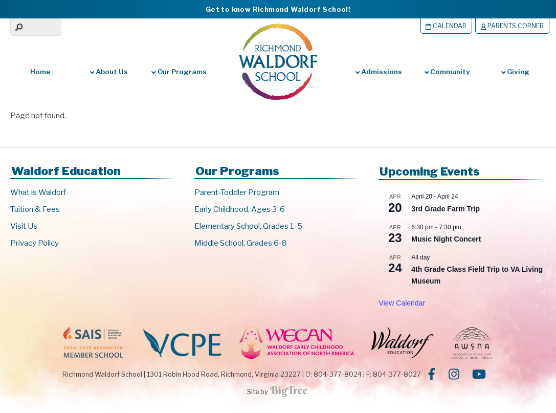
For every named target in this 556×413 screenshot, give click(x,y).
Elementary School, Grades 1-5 (248, 226)
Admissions (378, 72)
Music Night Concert (446, 239)
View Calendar (402, 303)
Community (447, 72)
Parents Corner (511, 26)
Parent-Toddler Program (236, 192)
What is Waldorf (38, 192)
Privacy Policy (34, 243)
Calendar (443, 26)
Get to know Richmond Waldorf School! (278, 9)
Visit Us (23, 226)
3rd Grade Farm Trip (445, 209)
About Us (109, 72)
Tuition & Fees (35, 209)
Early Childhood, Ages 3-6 (239, 209)
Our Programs (178, 72)
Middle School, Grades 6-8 (240, 243)
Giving (515, 72)
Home (40, 72)
